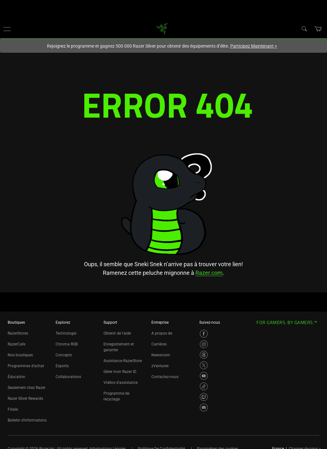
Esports (62, 366)
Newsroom (160, 355)
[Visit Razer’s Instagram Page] (203, 344)
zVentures (160, 366)
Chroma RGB (67, 344)
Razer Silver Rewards (25, 398)
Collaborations (68, 377)
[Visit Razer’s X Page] (203, 365)
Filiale (13, 409)
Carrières (159, 344)
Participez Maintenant (253, 46)
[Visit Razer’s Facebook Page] (203, 333)
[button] (7, 29)
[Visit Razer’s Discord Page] (203, 407)
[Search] (304, 28)
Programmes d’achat (26, 366)
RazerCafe (16, 344)
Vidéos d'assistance (120, 382)
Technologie (66, 333)
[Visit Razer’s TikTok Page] (203, 386)
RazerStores (18, 333)
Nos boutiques (20, 355)
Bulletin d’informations (27, 420)
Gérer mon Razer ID (119, 371)
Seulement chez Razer (26, 387)
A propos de (161, 333)
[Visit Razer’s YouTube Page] (203, 375)
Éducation (16, 377)
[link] (162, 28)
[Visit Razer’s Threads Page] (203, 354)
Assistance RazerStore (122, 361)
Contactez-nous (165, 377)
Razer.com (209, 272)
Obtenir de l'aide (117, 333)
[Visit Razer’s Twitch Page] (203, 396)
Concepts (64, 355)
